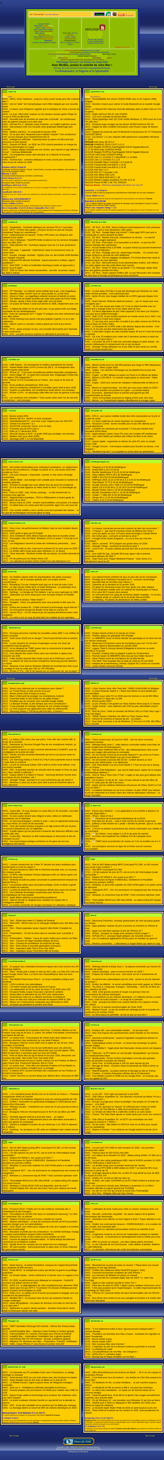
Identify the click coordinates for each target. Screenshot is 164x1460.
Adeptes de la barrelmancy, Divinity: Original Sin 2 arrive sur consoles (126, 663)
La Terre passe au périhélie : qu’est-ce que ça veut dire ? (119, 1014)
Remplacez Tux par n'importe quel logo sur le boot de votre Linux (41, 584)
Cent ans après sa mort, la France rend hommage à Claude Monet (124, 533)
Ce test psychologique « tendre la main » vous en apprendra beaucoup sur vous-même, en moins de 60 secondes (40, 822)
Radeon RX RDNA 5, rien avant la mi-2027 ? (113, 877)
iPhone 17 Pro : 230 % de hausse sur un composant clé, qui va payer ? (44, 671)
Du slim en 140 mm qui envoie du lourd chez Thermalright (120, 1190)
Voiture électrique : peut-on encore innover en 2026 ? (118, 971)
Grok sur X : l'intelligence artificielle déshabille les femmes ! (38, 1387)
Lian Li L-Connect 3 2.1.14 (107, 159)
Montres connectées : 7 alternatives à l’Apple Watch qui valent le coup (126, 943)
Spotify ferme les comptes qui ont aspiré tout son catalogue (38, 1244)
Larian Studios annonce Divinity (107, 666)
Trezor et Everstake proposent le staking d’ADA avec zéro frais (122, 398)
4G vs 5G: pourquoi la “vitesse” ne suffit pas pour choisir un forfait (124, 1106)
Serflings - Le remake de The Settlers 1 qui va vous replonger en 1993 (44, 592)
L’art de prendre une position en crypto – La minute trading (120, 390)
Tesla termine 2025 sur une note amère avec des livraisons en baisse (43, 1377)
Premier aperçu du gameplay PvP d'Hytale (112, 635)
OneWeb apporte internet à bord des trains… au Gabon (37, 1117)
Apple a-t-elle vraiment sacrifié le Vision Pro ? (114, 1283)
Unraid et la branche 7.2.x (22, 423)
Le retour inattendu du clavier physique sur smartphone (119, 421)
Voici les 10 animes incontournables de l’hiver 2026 (117, 1007)
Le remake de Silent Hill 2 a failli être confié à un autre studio (121, 1112)
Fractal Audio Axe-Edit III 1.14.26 (110, 164)
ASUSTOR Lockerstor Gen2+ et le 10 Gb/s (30, 426)
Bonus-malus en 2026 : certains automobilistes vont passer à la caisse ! (44, 502)
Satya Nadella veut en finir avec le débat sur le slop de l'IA (38, 1380)
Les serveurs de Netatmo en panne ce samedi (114, 1275)
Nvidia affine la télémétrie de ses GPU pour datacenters (37, 994)
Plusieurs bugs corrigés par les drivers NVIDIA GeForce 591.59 (123, 124)
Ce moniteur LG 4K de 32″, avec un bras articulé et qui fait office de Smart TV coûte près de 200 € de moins (121, 781)
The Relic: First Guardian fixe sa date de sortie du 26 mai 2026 (122, 661)
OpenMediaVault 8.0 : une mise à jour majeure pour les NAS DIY (41, 421)
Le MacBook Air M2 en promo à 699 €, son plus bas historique (122, 1387)
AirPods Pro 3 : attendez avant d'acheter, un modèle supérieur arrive (43, 124)
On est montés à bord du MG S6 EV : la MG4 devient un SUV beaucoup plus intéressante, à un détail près (118, 761)
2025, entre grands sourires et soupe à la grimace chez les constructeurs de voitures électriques (117, 993)
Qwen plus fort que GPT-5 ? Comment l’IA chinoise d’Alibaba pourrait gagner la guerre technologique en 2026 (39, 1289)
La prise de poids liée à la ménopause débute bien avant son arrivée (43, 890)
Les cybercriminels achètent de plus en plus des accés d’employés (124, 577)
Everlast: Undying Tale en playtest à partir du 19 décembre (120, 653)
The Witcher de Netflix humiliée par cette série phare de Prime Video (43, 298)
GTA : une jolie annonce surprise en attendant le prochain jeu (39, 334)
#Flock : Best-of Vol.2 (102, 816)
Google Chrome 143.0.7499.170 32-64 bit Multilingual (118, 485)
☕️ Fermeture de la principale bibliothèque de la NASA (118, 818)
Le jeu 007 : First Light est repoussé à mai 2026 (115, 1094)
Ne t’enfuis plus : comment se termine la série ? (115, 536)
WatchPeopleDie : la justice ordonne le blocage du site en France (124, 1071)
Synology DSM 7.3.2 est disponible (27, 439)
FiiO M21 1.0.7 (101, 170)
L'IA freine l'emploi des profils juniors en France (33, 987)
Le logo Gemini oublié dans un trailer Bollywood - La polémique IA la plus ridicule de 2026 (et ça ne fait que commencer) (39, 588)
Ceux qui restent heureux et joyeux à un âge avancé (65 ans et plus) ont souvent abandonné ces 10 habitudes (39, 827)
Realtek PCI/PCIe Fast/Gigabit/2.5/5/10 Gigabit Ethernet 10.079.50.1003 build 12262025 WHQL (117, 153)
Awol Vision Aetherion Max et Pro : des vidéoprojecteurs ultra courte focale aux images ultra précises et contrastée (121, 750)
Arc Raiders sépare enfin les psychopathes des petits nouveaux (40, 577)
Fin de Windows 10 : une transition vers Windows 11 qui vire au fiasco (126, 1400)
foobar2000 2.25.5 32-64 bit (105, 469)
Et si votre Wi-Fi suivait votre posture (110, 592)
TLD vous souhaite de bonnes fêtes (109, 116)
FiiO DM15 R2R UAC (104, 175)
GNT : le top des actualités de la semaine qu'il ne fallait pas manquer (43, 1405)
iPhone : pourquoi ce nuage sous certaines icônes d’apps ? (120, 933)
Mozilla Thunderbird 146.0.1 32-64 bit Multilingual (116, 492)
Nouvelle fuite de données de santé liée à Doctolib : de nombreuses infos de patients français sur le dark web (38, 120)
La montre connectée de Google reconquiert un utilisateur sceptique (43, 905)
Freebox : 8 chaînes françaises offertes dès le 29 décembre (121, 1073)
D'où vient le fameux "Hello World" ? (27, 599)
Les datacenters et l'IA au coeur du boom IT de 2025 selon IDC (40, 989)
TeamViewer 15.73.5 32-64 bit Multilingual (112, 482)
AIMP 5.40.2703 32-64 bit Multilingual (110, 477)
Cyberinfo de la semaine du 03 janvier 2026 (113, 584)
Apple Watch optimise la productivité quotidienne (33, 897)
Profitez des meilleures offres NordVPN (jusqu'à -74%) (118, 1270)
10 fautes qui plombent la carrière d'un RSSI (31, 1004)
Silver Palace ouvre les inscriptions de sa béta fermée (118, 658)
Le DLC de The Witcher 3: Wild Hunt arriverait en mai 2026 (120, 1109)
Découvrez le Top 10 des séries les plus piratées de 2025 (37, 1237)
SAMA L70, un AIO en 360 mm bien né (111, 1178)
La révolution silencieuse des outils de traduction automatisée (122, 1249)
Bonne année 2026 (19, 416)
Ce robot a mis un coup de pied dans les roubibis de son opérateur (42, 617)
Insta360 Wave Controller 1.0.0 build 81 (113, 162)
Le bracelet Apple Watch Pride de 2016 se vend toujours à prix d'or (124, 1408)
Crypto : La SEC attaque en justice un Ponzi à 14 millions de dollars (125, 375)
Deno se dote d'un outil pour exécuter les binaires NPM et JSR (40, 999)
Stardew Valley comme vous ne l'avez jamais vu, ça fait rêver (39, 293)
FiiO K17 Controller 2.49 (105, 172)
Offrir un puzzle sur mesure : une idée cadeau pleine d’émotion (122, 1242)
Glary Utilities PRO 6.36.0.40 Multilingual (112, 474)
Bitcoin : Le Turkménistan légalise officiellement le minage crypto (123, 400)
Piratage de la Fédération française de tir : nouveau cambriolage (123, 579)
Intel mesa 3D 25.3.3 (104, 142)
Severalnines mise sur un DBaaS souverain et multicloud (37, 997)
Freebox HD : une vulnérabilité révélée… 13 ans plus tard (120, 1030)
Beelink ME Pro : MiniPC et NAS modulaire (30, 418)
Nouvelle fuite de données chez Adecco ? (112, 582)
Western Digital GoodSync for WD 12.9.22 (114, 180)
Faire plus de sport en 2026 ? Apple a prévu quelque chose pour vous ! (126, 1285)
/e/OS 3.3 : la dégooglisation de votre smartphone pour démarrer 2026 (44, 1285)
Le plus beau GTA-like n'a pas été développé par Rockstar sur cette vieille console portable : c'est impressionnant (121, 292)
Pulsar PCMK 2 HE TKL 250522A (110, 182)
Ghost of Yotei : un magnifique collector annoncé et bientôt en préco (42, 296)
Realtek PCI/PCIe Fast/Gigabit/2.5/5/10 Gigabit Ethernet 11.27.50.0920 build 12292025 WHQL (117, 148)
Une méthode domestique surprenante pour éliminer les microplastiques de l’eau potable (33, 893)
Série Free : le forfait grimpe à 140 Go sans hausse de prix (120, 1063)
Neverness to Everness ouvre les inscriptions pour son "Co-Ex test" (124, 643)
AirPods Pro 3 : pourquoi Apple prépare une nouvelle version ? (122, 936)
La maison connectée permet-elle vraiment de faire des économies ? (125, 528)
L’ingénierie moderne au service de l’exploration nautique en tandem (125, 1234)
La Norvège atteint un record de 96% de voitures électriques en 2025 (43, 1408)
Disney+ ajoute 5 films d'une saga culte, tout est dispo (36, 301)
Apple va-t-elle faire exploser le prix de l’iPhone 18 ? (117, 931)
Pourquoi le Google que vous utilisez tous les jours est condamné (41, 485)
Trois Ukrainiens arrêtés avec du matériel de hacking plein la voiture (125, 589)
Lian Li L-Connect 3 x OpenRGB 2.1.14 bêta (115, 157)
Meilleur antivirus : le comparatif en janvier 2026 (33, 132)
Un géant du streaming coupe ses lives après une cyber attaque (123, 587)
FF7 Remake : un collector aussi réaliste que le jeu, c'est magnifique (43, 291)
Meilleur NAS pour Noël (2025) (24, 436)
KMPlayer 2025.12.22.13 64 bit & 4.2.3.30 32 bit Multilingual (121, 480)
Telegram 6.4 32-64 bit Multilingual (109, 467)
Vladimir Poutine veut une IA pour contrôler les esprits (36, 1219)
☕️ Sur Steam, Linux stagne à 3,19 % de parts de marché (120, 833)
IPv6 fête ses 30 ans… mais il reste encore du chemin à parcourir (124, 821)
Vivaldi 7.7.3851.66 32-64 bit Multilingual (111, 495)
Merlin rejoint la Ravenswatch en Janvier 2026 (114, 645)
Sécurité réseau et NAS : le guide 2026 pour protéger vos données (42, 433)
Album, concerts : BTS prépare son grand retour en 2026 (119, 543)
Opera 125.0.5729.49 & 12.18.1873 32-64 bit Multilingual (119, 487)
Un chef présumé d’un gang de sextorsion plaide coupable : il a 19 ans (126, 594)
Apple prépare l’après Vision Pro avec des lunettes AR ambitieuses (124, 433)
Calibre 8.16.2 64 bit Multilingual (107, 500)
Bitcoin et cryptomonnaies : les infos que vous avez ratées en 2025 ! (125, 387)
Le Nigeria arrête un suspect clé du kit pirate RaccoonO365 (121, 597)
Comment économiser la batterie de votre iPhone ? (117, 1272)
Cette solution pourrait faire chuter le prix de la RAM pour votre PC (42, 658)
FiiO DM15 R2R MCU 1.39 (107, 177)
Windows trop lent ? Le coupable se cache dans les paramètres (123, 451)
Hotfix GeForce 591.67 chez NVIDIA (109, 114)
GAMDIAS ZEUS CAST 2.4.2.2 (109, 144)
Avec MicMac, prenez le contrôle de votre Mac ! (82, 65)
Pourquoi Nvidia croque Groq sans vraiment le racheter (36, 992)
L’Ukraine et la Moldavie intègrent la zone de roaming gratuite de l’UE (43, 1099)
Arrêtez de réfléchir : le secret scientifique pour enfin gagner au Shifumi (126, 984)
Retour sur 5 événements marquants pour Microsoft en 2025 (39, 1002)
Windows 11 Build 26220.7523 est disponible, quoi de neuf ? (39, 1185)
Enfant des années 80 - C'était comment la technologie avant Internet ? (44, 607)
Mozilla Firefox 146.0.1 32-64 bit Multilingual (113, 490)
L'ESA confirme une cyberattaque (26, 984)
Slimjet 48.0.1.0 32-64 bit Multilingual (110, 497)
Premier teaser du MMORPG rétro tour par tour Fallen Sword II (122, 656)
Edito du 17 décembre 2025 (23, 431)
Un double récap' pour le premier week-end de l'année (118, 1165)
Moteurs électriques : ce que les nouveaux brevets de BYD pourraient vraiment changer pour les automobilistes (39, 1222)
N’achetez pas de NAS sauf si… (25, 428)
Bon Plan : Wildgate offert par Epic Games (112, 1193)
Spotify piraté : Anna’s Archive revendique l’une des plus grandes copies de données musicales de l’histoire (120, 1059)
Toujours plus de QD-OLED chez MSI (110, 1153)
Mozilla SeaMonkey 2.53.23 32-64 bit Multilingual (116, 472)
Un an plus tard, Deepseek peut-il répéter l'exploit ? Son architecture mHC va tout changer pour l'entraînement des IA (39, 135)
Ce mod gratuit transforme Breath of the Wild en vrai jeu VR (38, 610)
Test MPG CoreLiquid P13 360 (107, 869)
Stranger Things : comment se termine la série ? (115, 546)
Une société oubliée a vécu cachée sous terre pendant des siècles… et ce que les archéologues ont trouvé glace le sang (40, 511)
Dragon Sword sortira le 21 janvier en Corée (113, 633)
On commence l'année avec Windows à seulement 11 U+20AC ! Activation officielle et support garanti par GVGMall (120, 1186)
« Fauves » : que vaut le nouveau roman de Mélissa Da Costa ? (123, 531)
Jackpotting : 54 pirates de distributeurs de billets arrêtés (119, 599)
